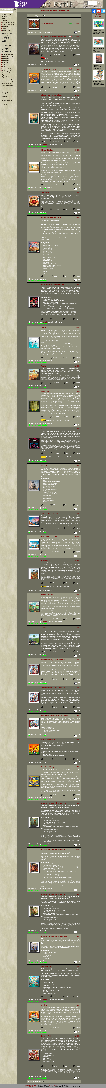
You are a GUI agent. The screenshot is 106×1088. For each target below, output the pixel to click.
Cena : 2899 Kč (97, 68)
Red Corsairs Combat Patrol (97, 66)
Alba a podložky (7, 69)
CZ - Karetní (5, 48)
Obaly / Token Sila (7, 33)
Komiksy (4, 64)
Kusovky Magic (6, 14)
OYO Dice (5, 62)
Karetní (4, 40)
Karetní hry (5, 28)
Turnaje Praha (6, 93)
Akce (3, 18)
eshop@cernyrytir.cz (53, 1085)
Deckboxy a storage (8, 71)
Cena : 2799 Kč (97, 86)
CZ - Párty (4, 50)
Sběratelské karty (7, 81)
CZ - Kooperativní (6, 51)
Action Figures (6, 83)
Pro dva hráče (5, 39)
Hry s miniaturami (7, 75)
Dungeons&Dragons (8, 54)
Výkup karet (5, 89)
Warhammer (5, 60)
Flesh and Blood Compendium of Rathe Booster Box (98, 83)
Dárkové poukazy (7, 85)
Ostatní (4, 41)
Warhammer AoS (7, 58)
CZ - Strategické (6, 45)
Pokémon (5, 26)
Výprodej (4, 20)
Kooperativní (5, 37)
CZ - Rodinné (5, 47)
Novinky (4, 16)
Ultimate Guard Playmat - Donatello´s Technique (98, 32)
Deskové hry (6, 30)
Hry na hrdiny (6, 77)
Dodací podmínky (7, 100)
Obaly (3, 67)
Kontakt (4, 104)
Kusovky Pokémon (8, 24)
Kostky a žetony (7, 79)
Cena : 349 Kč (96, 35)
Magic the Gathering (8, 22)
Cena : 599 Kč (96, 51)
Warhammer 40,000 (8, 56)
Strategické (5, 36)
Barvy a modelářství (8, 73)
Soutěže (4, 96)
